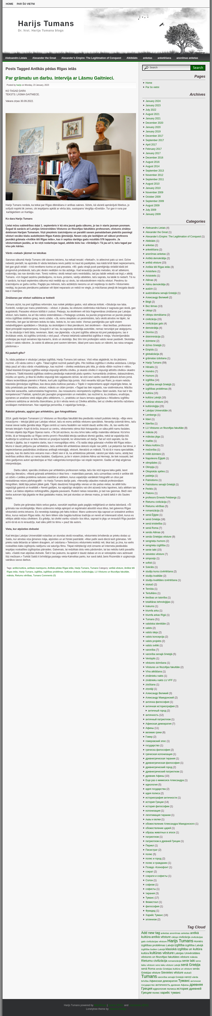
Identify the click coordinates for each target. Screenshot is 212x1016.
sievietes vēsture (155, 554)
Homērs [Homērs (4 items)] (198, 941)
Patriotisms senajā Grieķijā (160, 484)
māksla (10, 575)
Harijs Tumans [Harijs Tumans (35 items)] (180, 941)
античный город (157, 710)
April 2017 (151, 144)
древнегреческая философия (163, 762)
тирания (150, 893)
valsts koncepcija (155, 636)
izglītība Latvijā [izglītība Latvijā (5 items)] (194, 945)
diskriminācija (153, 336)
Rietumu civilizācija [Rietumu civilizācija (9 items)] (154, 960)
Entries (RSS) (115, 1005)
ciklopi (149, 310)
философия (152, 906)
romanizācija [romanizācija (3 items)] (174, 960)
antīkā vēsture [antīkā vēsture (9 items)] (161, 937)
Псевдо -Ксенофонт (157, 867)
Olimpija (150, 467)
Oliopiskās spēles (155, 471)
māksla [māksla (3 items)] (194, 957)
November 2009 (154, 192)
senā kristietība (154, 523)
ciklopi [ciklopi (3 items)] (174, 937)
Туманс (150, 897)
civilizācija (151, 319)
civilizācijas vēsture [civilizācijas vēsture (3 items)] (156, 941)
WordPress (100, 1005)
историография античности (161, 797)
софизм (150, 884)
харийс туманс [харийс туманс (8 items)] (170, 992)
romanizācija (152, 510)
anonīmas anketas (187, 58)
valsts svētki (152, 645)
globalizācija (152, 354)
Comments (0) (49, 575)
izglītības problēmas (53, 571)
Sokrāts (150, 567)
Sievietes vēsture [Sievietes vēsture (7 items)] (172, 972)
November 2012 (154, 175)
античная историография (160, 706)
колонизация (153, 810)
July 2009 (151, 209)
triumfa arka (152, 610)
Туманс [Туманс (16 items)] (184, 981)
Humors (150, 375)
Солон (149, 880)
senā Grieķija (153, 519)
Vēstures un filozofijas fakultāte (163, 667)
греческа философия (158, 749)
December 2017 (154, 135)
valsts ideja (152, 632)
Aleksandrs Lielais (16, 58)
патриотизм (152, 836)
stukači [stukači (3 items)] (188, 972)
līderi (148, 419)
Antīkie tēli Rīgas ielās (158, 267)
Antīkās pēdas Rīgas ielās (60, 568)
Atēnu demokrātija (156, 284)
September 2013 (155, 170)
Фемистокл (152, 902)
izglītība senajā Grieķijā (158, 384)
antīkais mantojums (37, 568)
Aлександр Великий (157, 297)
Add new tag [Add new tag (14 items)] (150, 933)
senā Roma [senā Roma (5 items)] (148, 968)
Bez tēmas (151, 306)
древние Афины (155, 775)
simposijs (151, 558)
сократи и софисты (156, 876)
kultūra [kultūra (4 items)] (145, 953)
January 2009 (153, 214)
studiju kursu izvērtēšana (159, 571)
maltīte (149, 441)
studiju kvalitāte (154, 575)
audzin (149, 288)
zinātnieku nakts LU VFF (159, 680)
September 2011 (155, 179)
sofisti (149, 562)
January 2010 (153, 188)
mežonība (151, 449)
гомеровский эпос (156, 741)
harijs (18, 85)
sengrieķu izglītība (156, 545)
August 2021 (152, 114)
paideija (150, 475)
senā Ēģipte (152, 514)
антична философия (157, 702)
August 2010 (152, 183)
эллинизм (151, 919)
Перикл (150, 845)
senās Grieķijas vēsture (158, 536)
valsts (149, 628)
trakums (150, 606)
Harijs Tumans (46, 23)
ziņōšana (150, 684)
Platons (150, 493)
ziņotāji (149, 688)
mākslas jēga (153, 436)
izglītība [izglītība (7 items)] (180, 945)
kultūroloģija (88, 571)
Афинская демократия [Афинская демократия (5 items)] (163, 980)
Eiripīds (150, 349)
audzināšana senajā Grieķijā (161, 293)
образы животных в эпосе (160, 832)
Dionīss (150, 332)
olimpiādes (151, 462)
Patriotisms (152, 480)
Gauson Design (117, 1009)
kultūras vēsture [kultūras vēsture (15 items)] (162, 953)
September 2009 (155, 201)
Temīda (150, 588)
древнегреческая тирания (160, 758)
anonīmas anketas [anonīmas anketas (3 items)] (179, 933)
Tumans (94, 568)
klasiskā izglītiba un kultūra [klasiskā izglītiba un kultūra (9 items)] (184, 949)
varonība (150, 649)
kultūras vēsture (72, 571)
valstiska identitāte (156, 623)
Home (9, 3)
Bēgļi (148, 301)
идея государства (156, 789)
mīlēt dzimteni (153, 454)
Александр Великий (157, 693)
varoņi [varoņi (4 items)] (187, 977)
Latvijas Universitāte (157, 410)
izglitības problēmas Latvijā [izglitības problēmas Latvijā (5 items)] (157, 945)
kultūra (149, 393)
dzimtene (151, 340)
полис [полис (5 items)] (156, 992)
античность (152, 715)
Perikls (149, 488)
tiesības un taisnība (156, 597)
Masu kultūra (153, 445)
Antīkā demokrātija (156, 258)
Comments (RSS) (138, 1005)
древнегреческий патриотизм (162, 771)
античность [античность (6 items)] (162, 984)
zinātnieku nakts (154, 675)
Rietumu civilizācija (156, 501)
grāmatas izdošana (156, 358)
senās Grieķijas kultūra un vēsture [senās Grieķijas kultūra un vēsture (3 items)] (174, 968)
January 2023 (153, 105)
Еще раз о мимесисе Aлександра (165, 780)
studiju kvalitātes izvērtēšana (161, 580)
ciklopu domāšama (156, 314)
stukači (149, 584)
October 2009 (153, 196)
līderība (150, 423)
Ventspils (150, 658)
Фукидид (150, 910)
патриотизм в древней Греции (163, 841)
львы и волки (153, 819)
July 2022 (151, 109)
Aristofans (151, 271)
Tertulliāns (151, 593)
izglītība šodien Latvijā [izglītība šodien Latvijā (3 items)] (153, 949)
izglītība (38, 571)
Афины (150, 728)
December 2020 (154, 122)
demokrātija (152, 327)
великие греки (154, 732)
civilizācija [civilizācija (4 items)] (184, 937)
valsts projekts (153, 641)
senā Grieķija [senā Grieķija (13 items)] (190, 964)
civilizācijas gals (154, 323)
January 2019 (153, 131)
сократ (149, 871)
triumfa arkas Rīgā (156, 615)
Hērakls (150, 367)
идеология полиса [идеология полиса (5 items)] (164, 988)
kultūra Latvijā (153, 397)
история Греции (155, 802)
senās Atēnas (153, 532)
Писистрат (152, 849)
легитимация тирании (158, 815)
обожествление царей (158, 828)
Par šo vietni (26, 3)
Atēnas (149, 280)
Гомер (149, 736)
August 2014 (152, 166)
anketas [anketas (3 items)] (165, 933)
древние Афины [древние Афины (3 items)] (180, 984)
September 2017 (155, 140)
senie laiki (151, 549)
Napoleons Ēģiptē (155, 458)
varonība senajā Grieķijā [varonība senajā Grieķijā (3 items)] (171, 977)
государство (152, 745)
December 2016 (154, 157)
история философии (157, 806)
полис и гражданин (156, 862)
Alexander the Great (44, 58)
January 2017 (153, 153)
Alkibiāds (131, 58)
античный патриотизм (158, 719)
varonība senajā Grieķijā (159, 654)
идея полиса (153, 793)
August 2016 (152, 162)
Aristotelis (151, 275)
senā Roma (152, 528)
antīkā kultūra (19, 568)
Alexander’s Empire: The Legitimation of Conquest (91, 58)
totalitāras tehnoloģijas (158, 601)
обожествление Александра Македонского (170, 823)
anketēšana (164, 58)
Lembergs (151, 414)
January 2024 (153, 101)
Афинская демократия (158, 723)
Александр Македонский (160, 697)
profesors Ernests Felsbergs (161, 497)
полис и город (153, 858)
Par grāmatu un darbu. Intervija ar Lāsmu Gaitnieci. (60, 78)
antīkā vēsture (116, 568)
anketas (147, 58)
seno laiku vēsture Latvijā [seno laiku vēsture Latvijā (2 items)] (167, 965)
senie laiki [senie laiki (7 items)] (188, 960)
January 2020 (153, 127)
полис (149, 854)
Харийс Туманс (154, 915)
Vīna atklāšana (154, 671)
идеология (152, 784)
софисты (151, 889)
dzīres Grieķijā (153, 345)
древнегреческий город (159, 767)
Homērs (150, 371)
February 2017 (154, 148)
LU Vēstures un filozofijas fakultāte (112, 571)
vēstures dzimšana (156, 662)
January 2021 (153, 118)
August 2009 (152, 205)
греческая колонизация (159, 754)
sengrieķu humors (155, 541)
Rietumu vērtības (23, 575)
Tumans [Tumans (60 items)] (149, 976)
